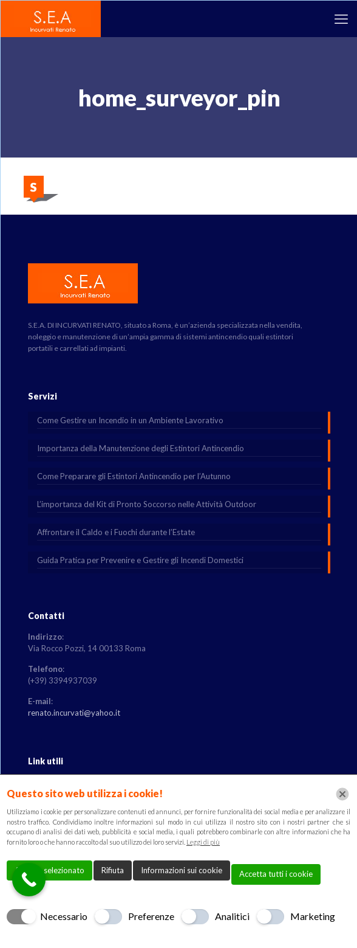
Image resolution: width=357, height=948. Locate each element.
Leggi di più (203, 842)
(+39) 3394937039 (62, 680)
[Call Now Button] (29, 879)
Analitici (232, 916)
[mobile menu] (341, 19)
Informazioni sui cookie (181, 870)
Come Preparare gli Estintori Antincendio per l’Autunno (134, 476)
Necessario (63, 916)
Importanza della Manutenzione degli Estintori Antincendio (140, 448)
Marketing (312, 916)
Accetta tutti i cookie (276, 874)
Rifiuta (112, 870)
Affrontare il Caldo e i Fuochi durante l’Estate (116, 532)
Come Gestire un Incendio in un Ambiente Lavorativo (130, 420)
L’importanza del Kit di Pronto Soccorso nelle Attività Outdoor (146, 504)
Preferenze (151, 916)
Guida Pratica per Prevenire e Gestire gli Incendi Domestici (140, 560)
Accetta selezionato (49, 870)
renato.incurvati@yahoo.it (74, 713)
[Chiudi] (342, 794)
